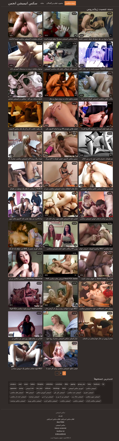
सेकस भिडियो (59, 422)
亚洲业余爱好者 (59, 434)
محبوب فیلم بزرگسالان (54, 3)
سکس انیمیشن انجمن (21, 3)
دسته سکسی (69, 3)
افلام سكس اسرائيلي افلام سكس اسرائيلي (59, 419)
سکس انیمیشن (59, 425)
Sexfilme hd (59, 431)
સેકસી (59, 416)
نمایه (41, 3)
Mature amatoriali (59, 428)
